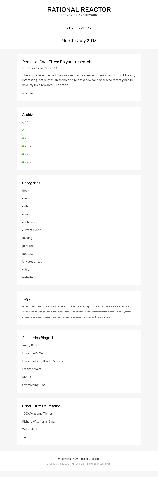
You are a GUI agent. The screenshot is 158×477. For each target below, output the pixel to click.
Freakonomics (31, 369)
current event (31, 230)
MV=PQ (27, 377)
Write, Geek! (30, 429)
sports (82, 317)
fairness (38, 311)
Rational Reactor (79, 9)
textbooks (96, 317)
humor (61, 311)
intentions (89, 311)
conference (29, 222)
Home (68, 27)
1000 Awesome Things (37, 414)
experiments (28, 311)
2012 (28, 146)
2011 (28, 154)
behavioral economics (41, 306)
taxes (88, 317)
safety (76, 317)
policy (32, 317)
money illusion (115, 311)
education (111, 306)
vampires (105, 317)
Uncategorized (32, 262)
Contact (86, 27)
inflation (79, 311)
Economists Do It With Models (42, 361)
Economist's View (34, 353)
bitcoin (60, 306)
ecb (103, 306)
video (25, 269)
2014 (28, 130)
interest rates (100, 311)
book (25, 191)
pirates (25, 317)
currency (73, 306)
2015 (28, 122)
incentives (70, 311)
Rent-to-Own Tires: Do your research (57, 61)
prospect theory (43, 317)
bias (54, 306)
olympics (126, 311)
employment (122, 306)
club (25, 206)
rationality (56, 317)
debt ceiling (83, 306)
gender (46, 311)
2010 (28, 162)
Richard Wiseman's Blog (38, 421)
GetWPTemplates (76, 463)
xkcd (25, 437)
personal (28, 246)
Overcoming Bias (33, 385)
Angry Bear (30, 345)
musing (27, 238)
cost (66, 306)
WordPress (105, 463)
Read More (28, 93)
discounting (95, 306)
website (27, 277)
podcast (27, 254)
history (54, 311)
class (25, 198)
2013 (28, 138)
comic (26, 214)
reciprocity (67, 317)
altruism (26, 306)
